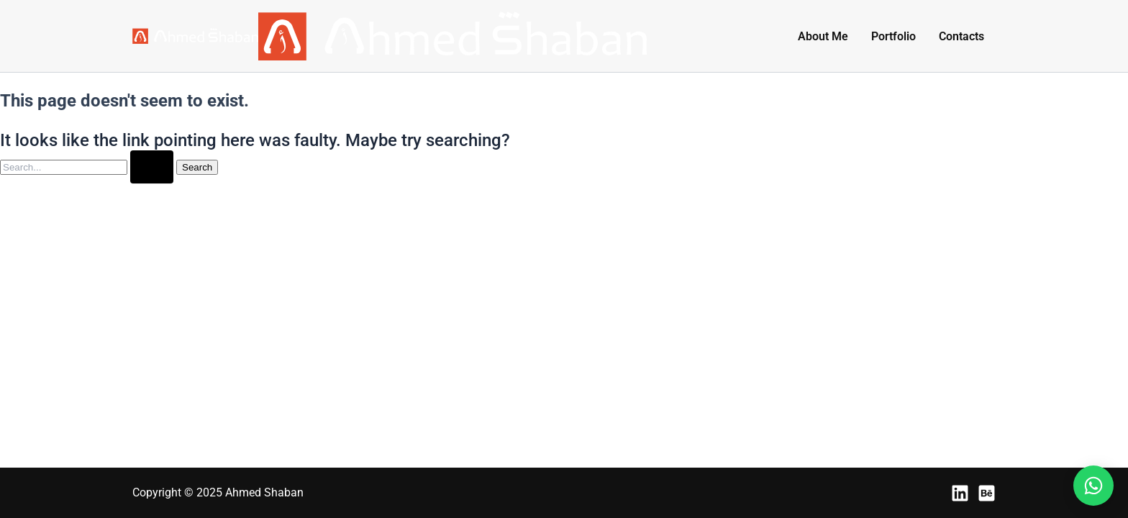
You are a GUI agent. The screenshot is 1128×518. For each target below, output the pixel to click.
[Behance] (987, 493)
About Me (823, 36)
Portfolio (893, 36)
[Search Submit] (151, 166)
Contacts (961, 36)
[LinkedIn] (960, 493)
